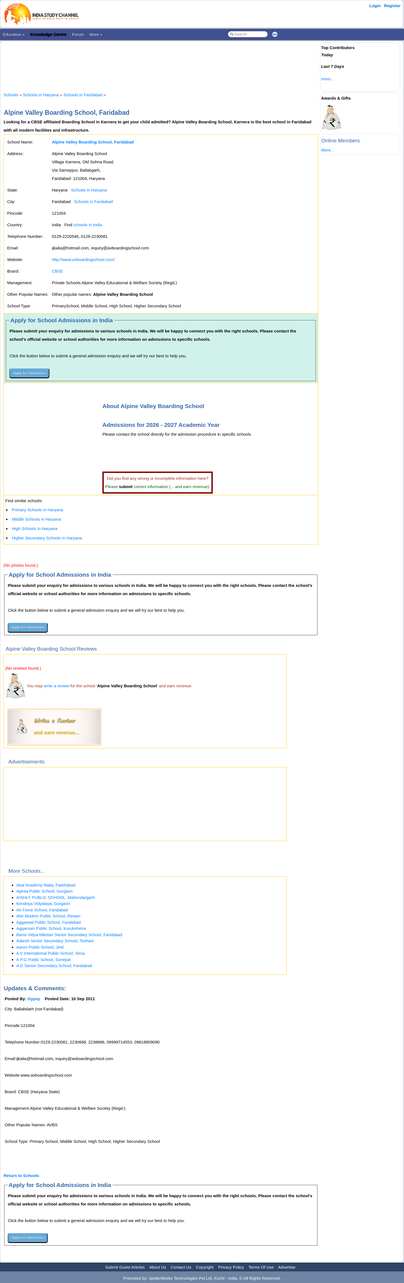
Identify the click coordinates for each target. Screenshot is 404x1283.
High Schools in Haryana (34, 528)
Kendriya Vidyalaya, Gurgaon (43, 903)
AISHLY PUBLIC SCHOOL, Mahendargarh (55, 897)
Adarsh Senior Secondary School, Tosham (55, 940)
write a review (56, 685)
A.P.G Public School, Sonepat (43, 959)
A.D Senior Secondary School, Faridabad (54, 965)
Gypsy (34, 998)
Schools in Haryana (41, 94)
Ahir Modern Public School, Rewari (48, 916)
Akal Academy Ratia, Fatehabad (45, 885)
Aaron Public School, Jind (39, 947)
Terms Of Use (261, 1267)
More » (95, 34)
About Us (157, 1267)
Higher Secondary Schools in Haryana (47, 538)
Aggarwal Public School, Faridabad (48, 922)
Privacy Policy (231, 1267)
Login (375, 5)
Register (392, 5)
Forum (78, 34)
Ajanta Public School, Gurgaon (44, 891)
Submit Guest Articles (125, 1267)
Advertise (287, 1267)
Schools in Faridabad (82, 94)
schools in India (87, 224)
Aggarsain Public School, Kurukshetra (51, 928)
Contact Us (181, 1267)
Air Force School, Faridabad (42, 909)
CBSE (57, 271)
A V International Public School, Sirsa (50, 953)
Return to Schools (21, 1175)
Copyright (205, 1267)
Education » (14, 34)
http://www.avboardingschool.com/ (83, 259)
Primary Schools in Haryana (37, 509)
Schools (11, 94)
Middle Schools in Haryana (36, 519)
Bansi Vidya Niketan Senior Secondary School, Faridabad (69, 934)
